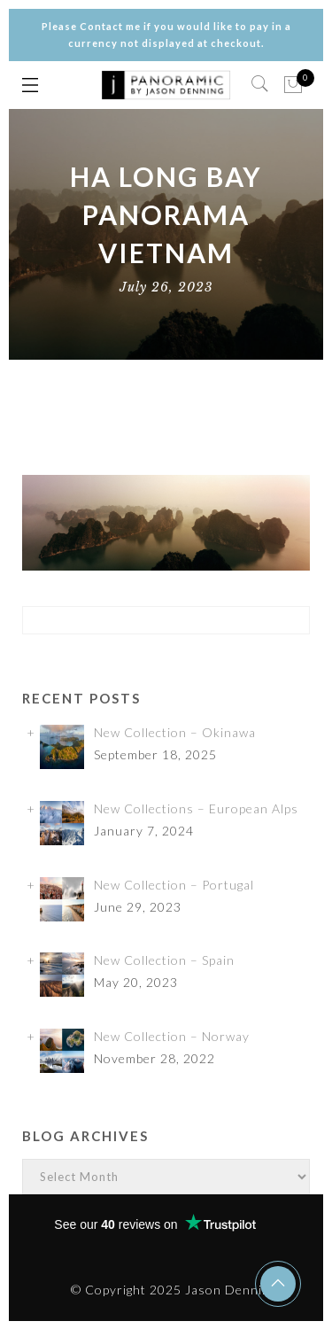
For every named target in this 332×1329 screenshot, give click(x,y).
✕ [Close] (312, 664)
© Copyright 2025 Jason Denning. (175, 1289)
